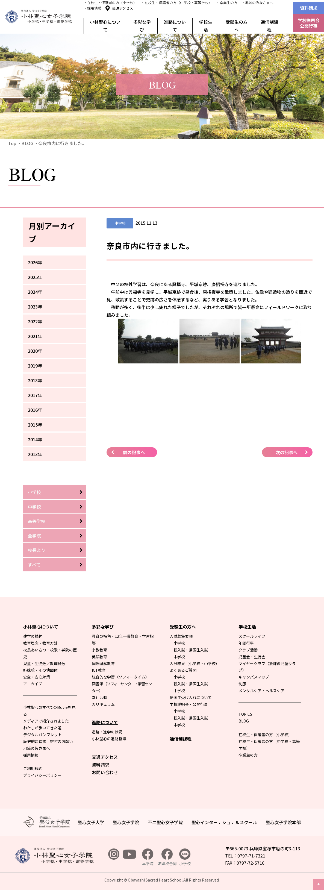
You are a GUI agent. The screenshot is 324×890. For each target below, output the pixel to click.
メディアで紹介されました (46, 721)
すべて (34, 564)
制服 (242, 683)
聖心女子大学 (91, 822)
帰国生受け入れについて (191, 697)
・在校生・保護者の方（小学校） (110, 2)
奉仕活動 (99, 697)
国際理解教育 (103, 663)
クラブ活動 (248, 650)
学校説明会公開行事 (309, 23)
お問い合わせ (105, 772)
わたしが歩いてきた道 (42, 727)
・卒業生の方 (226, 2)
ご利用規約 (32, 768)
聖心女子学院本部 (283, 822)
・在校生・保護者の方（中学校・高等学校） (176, 2)
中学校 (34, 506)
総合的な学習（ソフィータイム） (120, 677)
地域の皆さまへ (36, 748)
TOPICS (245, 714)
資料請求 (308, 8)
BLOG (27, 143)
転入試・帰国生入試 (190, 650)
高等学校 (36, 521)
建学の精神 (32, 636)
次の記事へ (287, 452)
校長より (36, 550)
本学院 (148, 857)
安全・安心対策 (36, 677)
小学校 (34, 492)
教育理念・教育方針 (40, 643)
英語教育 (99, 656)
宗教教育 (99, 650)
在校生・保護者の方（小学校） (265, 734)
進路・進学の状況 (107, 732)
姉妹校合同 (167, 857)
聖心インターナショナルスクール (224, 822)
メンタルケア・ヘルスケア (261, 690)
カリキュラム (103, 704)
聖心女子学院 (126, 822)
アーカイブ (32, 683)
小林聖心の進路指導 (109, 738)
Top (12, 143)
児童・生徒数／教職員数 (44, 663)
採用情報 (31, 755)
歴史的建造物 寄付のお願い (48, 741)
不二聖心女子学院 (165, 822)
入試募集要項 (181, 636)
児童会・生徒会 (251, 656)
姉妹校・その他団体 (40, 670)
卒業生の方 (248, 755)
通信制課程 (269, 26)
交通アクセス (122, 8)
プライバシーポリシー (42, 775)
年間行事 (246, 643)
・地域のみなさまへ (257, 2)
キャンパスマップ (253, 677)
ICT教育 (99, 670)
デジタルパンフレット (42, 734)
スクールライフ (251, 636)
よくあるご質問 (183, 670)
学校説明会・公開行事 (189, 704)
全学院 (34, 535)
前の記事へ (134, 452)
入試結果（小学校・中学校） (194, 663)
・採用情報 (92, 8)
